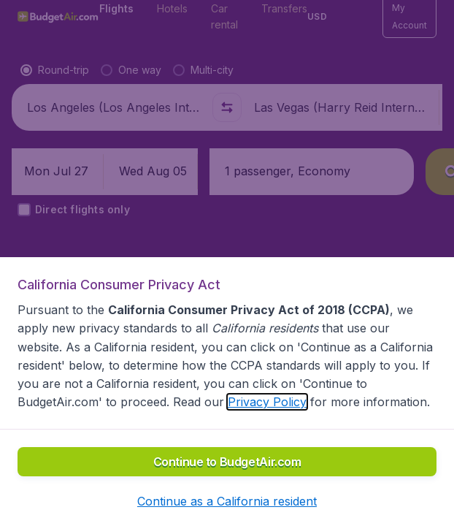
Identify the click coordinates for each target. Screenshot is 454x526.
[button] (227, 501)
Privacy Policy (267, 401)
